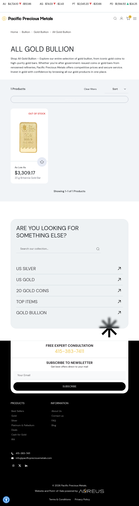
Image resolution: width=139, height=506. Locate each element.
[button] (6, 500)
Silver (14, 420)
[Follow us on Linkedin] (26, 465)
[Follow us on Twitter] (19, 465)
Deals (14, 429)
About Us (57, 411)
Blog (54, 425)
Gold (14, 415)
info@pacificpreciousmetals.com (34, 458)
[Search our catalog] (58, 249)
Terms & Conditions (60, 499)
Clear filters (90, 89)
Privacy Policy (82, 499)
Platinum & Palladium (22, 425)
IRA (13, 439)
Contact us (58, 415)
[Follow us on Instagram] (13, 465)
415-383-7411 (69, 351)
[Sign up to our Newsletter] (69, 386)
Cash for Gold (18, 434)
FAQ (54, 420)
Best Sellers (17, 411)
